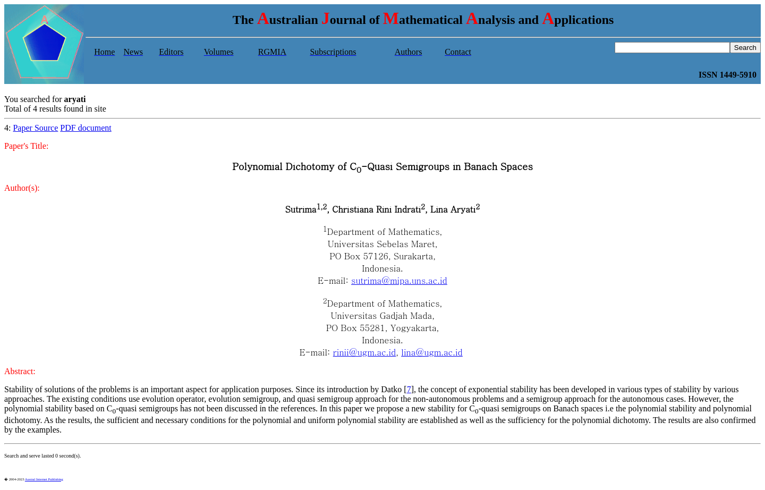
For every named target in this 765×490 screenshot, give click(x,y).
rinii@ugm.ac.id (364, 352)
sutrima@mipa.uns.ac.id (399, 280)
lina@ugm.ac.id (432, 352)
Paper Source (35, 127)
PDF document (85, 127)
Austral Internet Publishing (44, 479)
